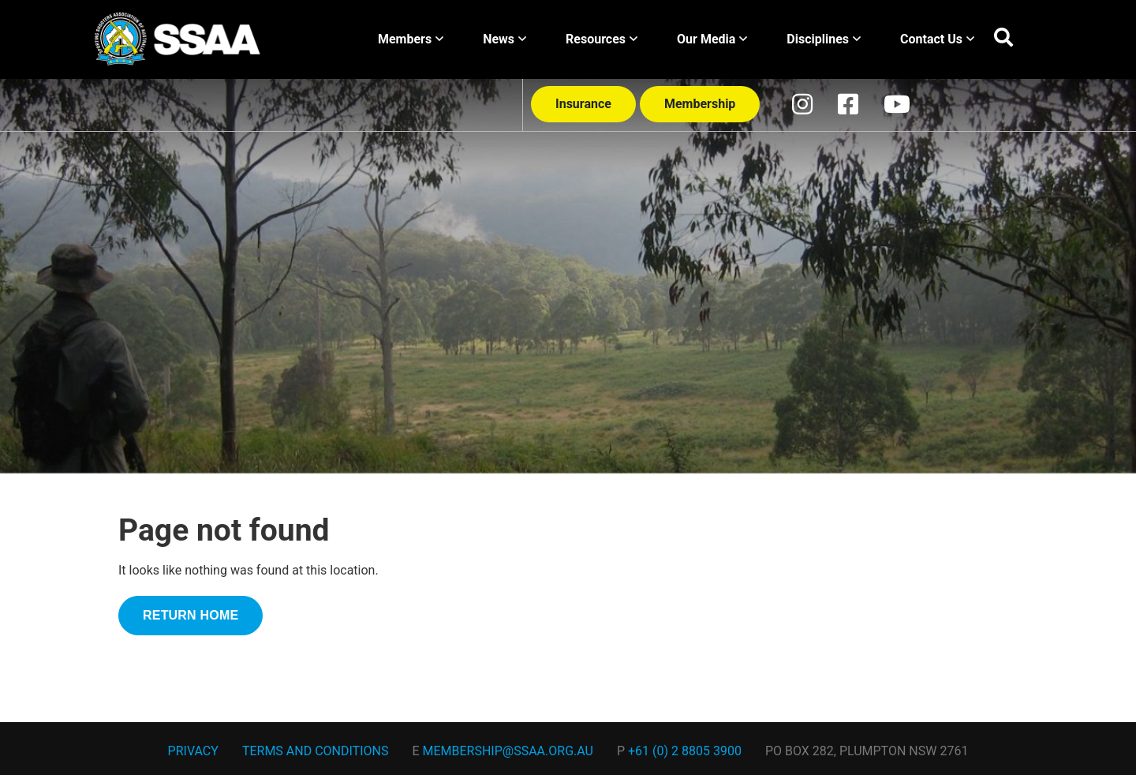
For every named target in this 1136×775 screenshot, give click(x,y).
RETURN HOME (190, 615)
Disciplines (824, 39)
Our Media (712, 39)
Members (410, 39)
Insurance (583, 103)
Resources (601, 39)
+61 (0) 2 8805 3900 (685, 750)
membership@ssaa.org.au (508, 750)
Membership (699, 103)
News (504, 39)
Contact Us (937, 39)
